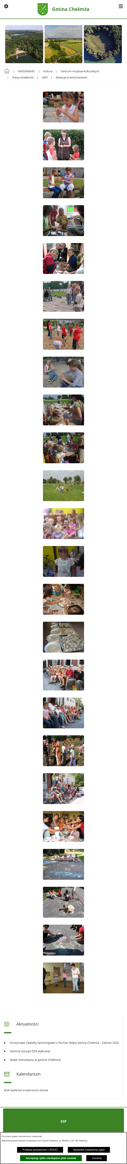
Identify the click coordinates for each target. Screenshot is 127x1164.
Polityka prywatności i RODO (40, 1149)
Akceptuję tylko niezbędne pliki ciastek (50, 1158)
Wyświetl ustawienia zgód (89, 1149)
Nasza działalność (23, 77)
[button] (6, 6)
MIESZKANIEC (26, 71)
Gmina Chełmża (70, 9)
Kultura (47, 71)
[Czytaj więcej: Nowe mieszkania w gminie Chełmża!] (63, 1060)
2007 (45, 77)
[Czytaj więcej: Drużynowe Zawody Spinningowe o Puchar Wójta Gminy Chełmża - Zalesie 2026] (63, 1042)
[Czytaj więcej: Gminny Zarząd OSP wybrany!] (63, 1051)
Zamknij (97, 1158)
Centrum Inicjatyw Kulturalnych (80, 71)
